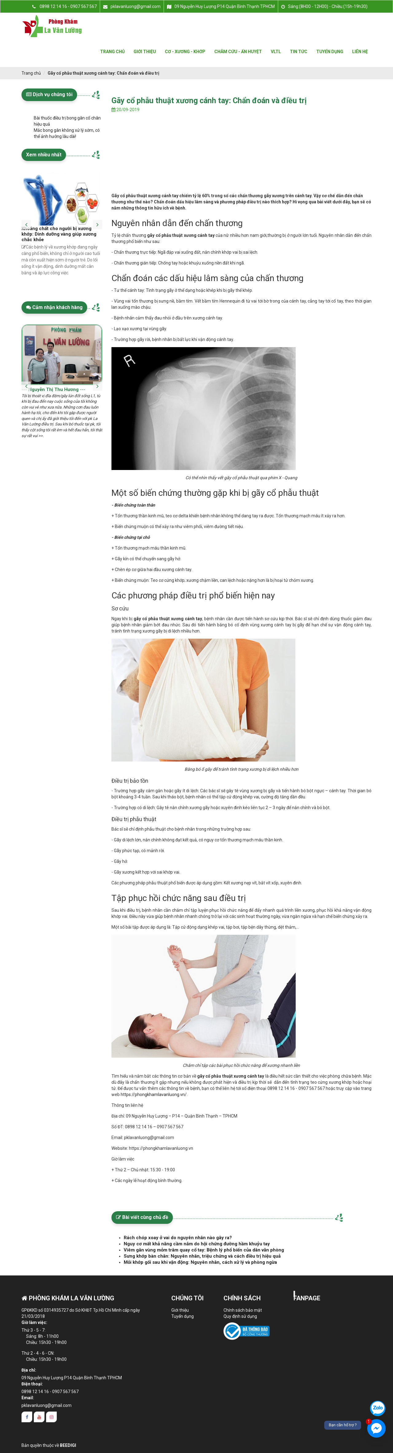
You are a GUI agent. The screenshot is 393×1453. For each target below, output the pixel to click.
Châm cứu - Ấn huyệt (238, 51)
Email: (27, 1397)
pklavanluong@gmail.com (46, 1405)
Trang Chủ (112, 51)
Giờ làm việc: (34, 1322)
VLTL (276, 51)
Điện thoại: (32, 1383)
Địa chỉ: (28, 1370)
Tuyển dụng (329, 51)
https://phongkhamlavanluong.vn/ (154, 1094)
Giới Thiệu (145, 51)
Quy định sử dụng (240, 1316)
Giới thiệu (180, 1310)
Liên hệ (360, 51)
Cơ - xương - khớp (185, 51)
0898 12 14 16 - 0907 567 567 (50, 1391)
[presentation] (26, 220)
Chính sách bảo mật (243, 1310)
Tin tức (298, 51)
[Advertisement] (241, 162)
